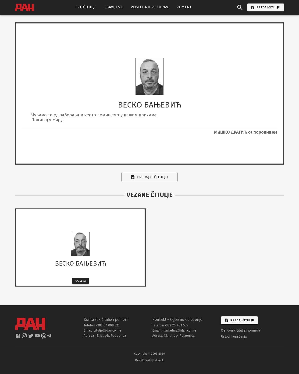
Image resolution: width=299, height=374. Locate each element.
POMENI (184, 7)
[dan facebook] (18, 337)
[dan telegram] (49, 337)
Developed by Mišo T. (149, 360)
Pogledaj (80, 281)
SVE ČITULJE (86, 7)
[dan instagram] (24, 337)
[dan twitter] (31, 337)
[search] (240, 7)
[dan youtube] (38, 337)
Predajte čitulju (150, 177)
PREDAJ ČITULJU (265, 7)
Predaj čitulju (239, 320)
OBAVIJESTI (113, 7)
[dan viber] (43, 337)
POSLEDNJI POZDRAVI (150, 7)
